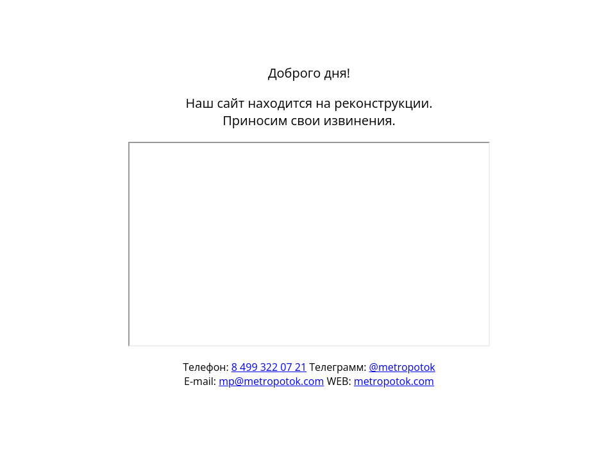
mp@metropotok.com (271, 381)
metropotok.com (394, 381)
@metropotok (402, 367)
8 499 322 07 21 (268, 367)
